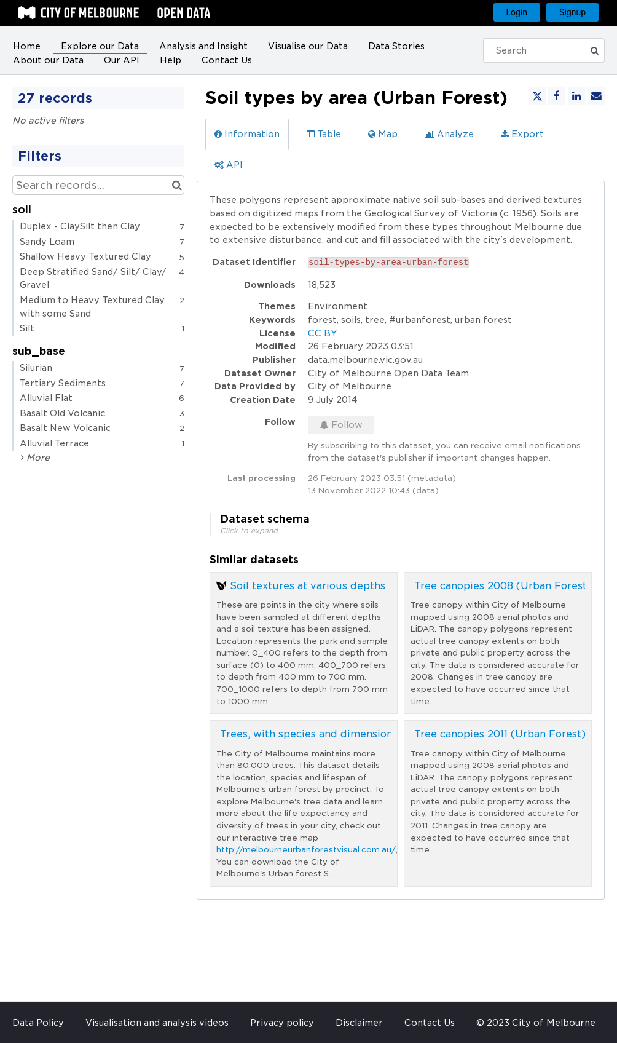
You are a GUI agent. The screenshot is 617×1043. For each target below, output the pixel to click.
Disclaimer (359, 1023)
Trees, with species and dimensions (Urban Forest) (348, 734)
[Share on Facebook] (556, 96)
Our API (122, 60)
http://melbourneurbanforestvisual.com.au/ (306, 849)
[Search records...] (98, 185)
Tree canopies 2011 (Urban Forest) (500, 734)
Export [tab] (522, 134)
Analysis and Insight (203, 46)
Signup (572, 12)
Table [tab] (324, 134)
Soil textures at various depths (307, 586)
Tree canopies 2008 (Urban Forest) (502, 586)
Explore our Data (100, 46)
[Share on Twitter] (537, 96)
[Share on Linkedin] (576, 96)
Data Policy (38, 1023)
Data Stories (396, 46)
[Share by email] (596, 96)
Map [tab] (383, 134)
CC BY (322, 333)
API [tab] (228, 165)
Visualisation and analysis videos (157, 1023)
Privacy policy (282, 1023)
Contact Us (227, 60)
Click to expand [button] (249, 530)
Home (27, 46)
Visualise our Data (308, 46)
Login (517, 12)
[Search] (540, 50)
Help (170, 60)
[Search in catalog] (176, 185)
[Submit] (598, 50)
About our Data (48, 60)
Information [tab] (247, 134)
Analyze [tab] (449, 134)
